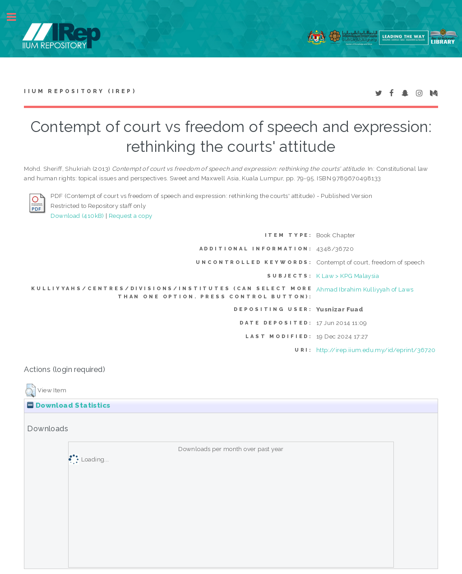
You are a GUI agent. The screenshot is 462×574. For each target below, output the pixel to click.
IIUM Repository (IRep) (80, 91)
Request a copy (130, 215)
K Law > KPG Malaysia (347, 275)
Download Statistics (68, 405)
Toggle (16, 17)
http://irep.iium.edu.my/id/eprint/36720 (376, 349)
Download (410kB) (77, 215)
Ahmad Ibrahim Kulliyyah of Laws (364, 289)
